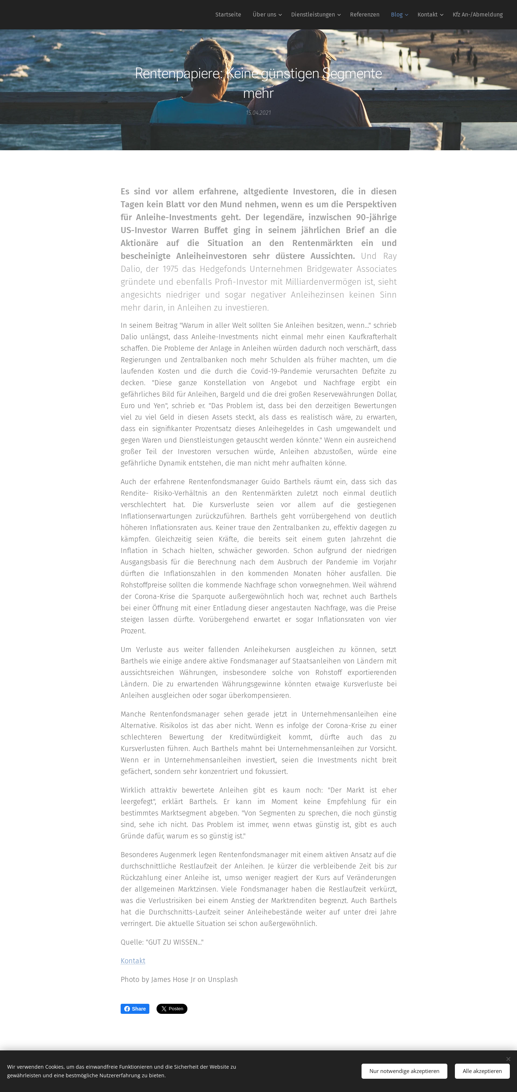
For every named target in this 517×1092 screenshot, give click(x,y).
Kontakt (133, 960)
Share (135, 1009)
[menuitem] (230, 15)
